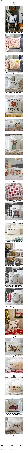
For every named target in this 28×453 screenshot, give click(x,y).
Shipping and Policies (3, 449)
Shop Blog (11, 449)
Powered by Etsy (20, 448)
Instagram (11, 448)
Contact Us (2, 448)
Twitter (10, 450)
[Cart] (27, 0)
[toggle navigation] (1, 0)
